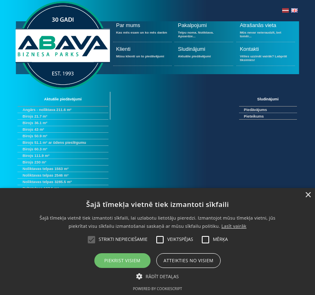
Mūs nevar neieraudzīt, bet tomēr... (266, 31)
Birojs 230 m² (34, 162)
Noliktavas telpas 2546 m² (45, 175)
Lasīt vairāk (234, 226)
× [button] (308, 195)
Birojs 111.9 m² (36, 156)
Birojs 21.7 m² (35, 116)
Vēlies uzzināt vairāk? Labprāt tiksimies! (266, 55)
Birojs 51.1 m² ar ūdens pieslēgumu (54, 143)
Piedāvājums (255, 110)
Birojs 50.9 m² (35, 136)
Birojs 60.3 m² (35, 149)
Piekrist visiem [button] (122, 260)
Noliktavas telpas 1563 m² (45, 169)
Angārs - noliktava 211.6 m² (47, 110)
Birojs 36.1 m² (35, 123)
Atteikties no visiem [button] (189, 260)
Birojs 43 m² (33, 129)
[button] (157, 275)
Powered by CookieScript (157, 288)
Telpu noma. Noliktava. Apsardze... (204, 31)
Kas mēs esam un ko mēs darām (142, 31)
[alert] (157, 241)
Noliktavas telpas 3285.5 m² (47, 182)
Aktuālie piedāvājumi (204, 55)
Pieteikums (254, 116)
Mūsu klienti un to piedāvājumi (142, 55)
